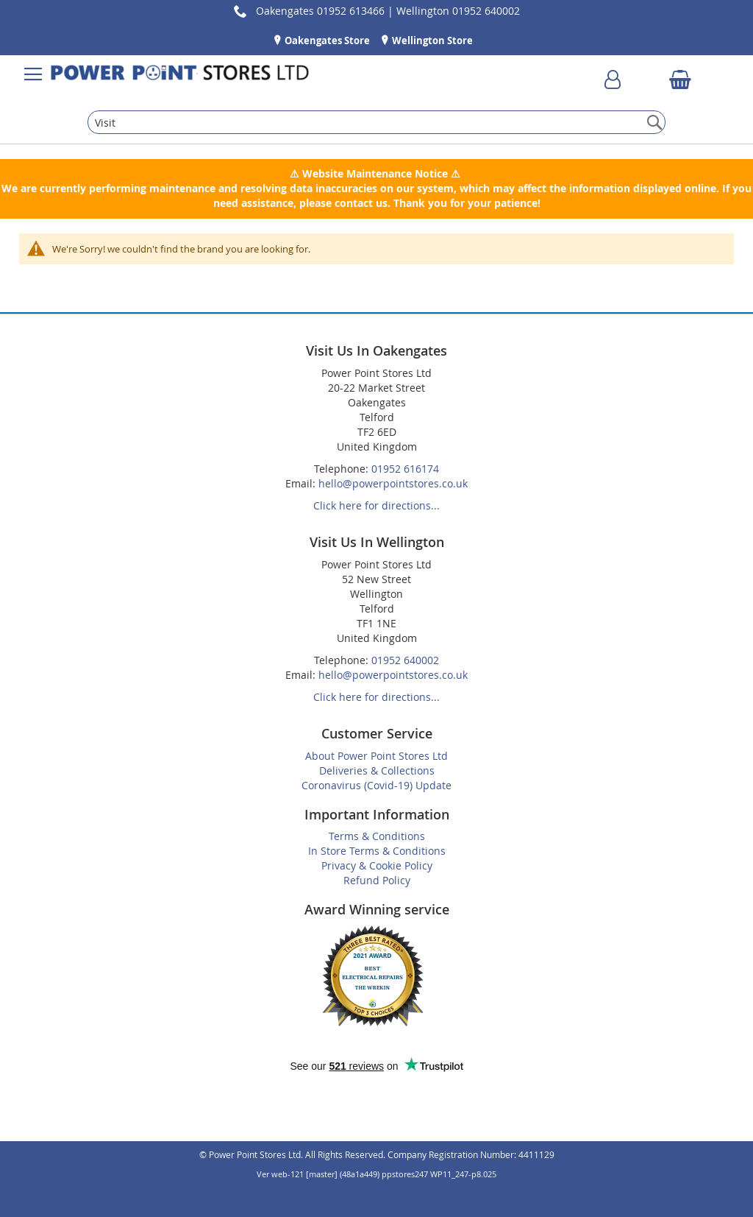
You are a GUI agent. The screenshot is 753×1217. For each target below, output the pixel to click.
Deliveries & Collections (377, 770)
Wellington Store (431, 40)
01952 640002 (405, 660)
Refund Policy (376, 880)
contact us (361, 203)
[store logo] (179, 74)
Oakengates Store (326, 40)
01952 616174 (405, 469)
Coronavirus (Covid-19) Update (376, 785)
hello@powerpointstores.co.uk (393, 483)
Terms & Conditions (377, 836)
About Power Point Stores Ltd (376, 756)
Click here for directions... (376, 505)
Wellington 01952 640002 (458, 11)
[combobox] (376, 122)
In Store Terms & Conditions (377, 851)
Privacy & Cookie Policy (376, 865)
